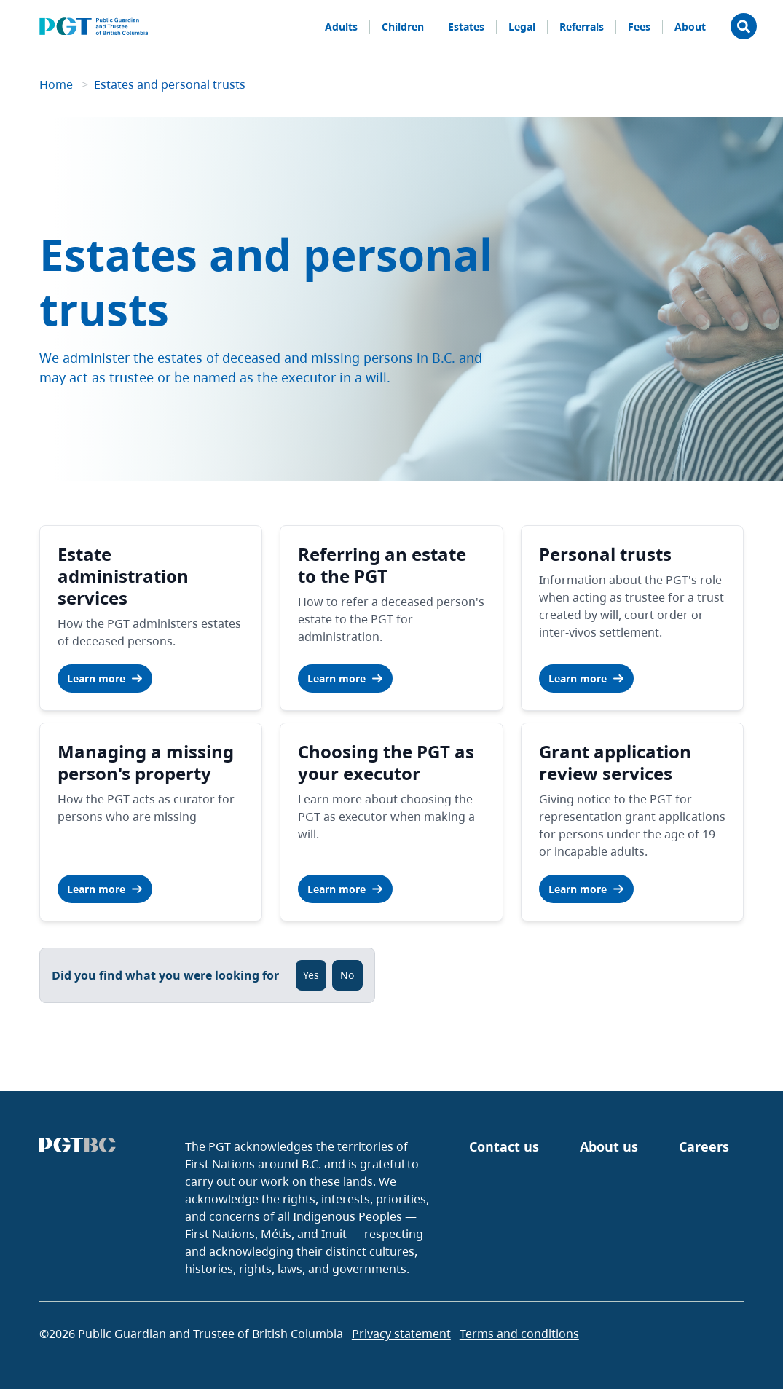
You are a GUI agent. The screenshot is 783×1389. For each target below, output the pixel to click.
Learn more (105, 678)
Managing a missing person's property (146, 762)
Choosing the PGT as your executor (386, 762)
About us (609, 1146)
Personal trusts (605, 554)
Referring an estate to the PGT (382, 565)
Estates (466, 27)
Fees (639, 27)
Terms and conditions (519, 1334)
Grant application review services (615, 762)
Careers (704, 1146)
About (690, 27)
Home (57, 84)
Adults (341, 27)
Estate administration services (123, 576)
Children (403, 27)
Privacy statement (401, 1334)
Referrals (581, 27)
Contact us (504, 1146)
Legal (521, 27)
